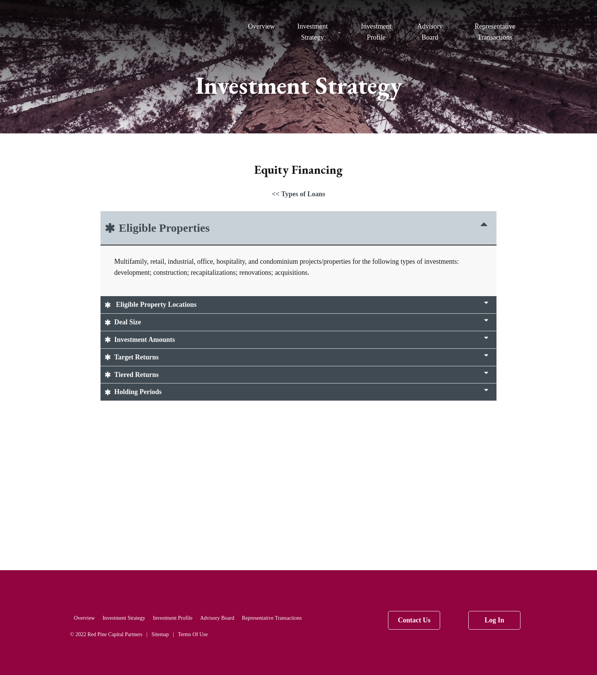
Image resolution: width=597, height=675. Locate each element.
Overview (261, 26)
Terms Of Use (193, 634)
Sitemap (160, 634)
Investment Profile (376, 31)
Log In (494, 620)
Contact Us (414, 620)
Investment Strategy (312, 31)
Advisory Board (430, 31)
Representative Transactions (494, 31)
